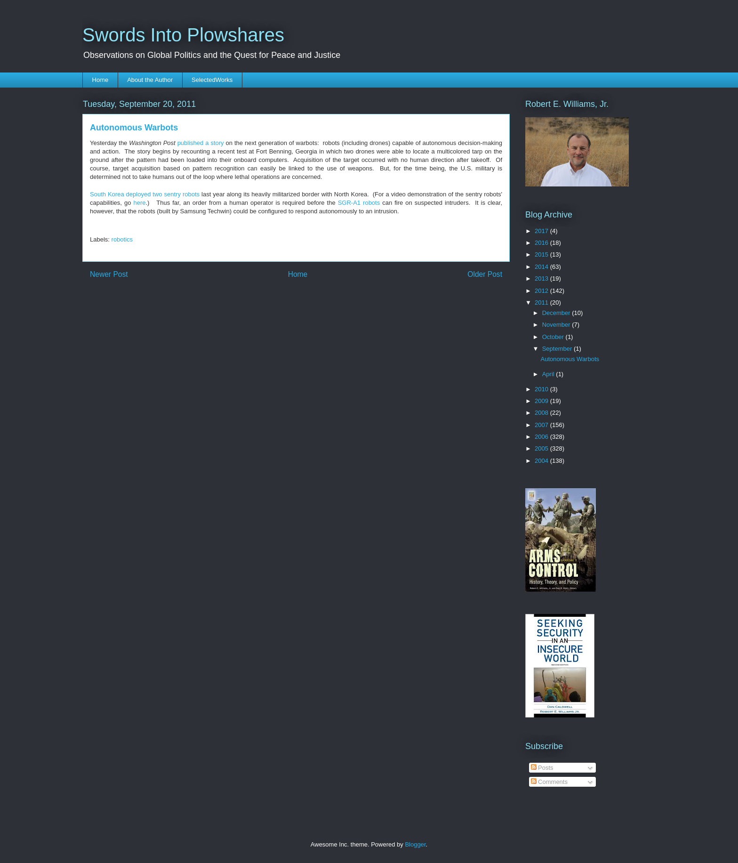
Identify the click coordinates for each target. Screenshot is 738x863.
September (558, 348)
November (557, 324)
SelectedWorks (212, 79)
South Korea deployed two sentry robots (145, 194)
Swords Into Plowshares (183, 34)
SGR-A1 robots (359, 202)
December (557, 312)
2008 (542, 412)
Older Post (484, 274)
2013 (542, 278)
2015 (542, 254)
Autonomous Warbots (569, 359)
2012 (542, 290)
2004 (542, 460)
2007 (542, 424)
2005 (542, 448)
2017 (542, 230)
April (549, 374)
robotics (122, 239)
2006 (542, 436)
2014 (542, 266)
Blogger (415, 844)
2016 (542, 242)
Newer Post (109, 274)
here (139, 202)
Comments (549, 781)
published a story (200, 142)
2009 (542, 400)
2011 (542, 302)
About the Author (150, 79)
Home (100, 79)
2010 (542, 389)
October (554, 336)
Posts (542, 767)
